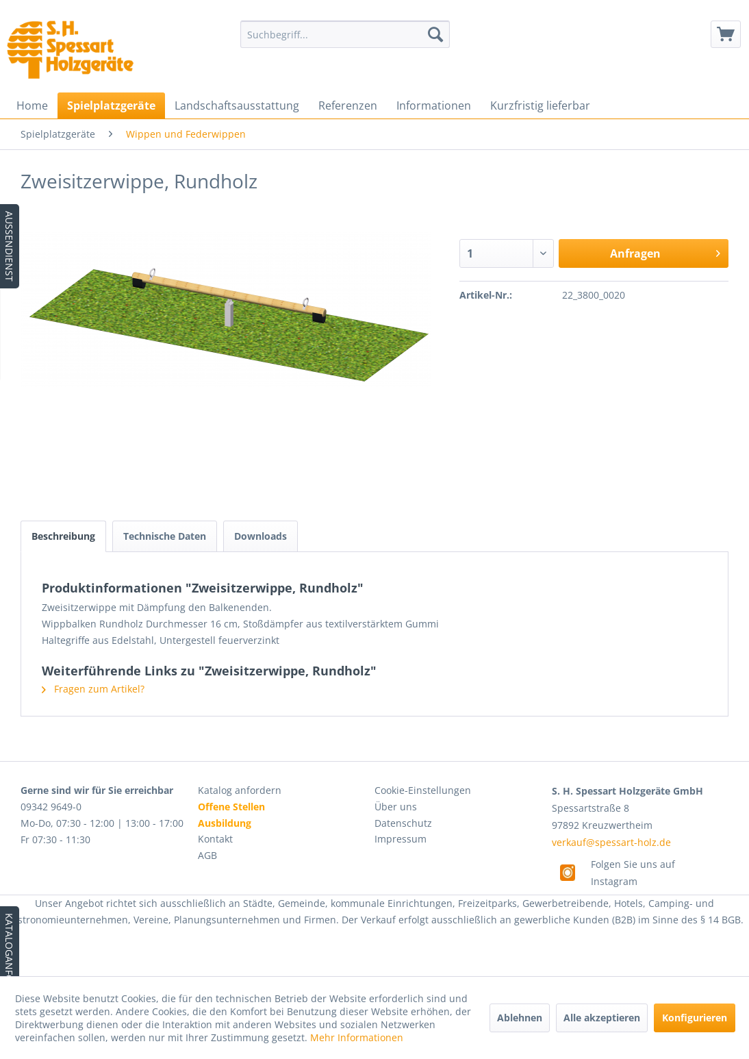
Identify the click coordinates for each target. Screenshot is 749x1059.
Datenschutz (403, 823)
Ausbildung (224, 823)
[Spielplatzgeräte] (111, 105)
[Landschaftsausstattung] (237, 105)
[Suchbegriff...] (345, 34)
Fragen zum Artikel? (93, 688)
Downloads (260, 536)
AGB (207, 855)
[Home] (32, 105)
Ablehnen (519, 1017)
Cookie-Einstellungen (422, 790)
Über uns (395, 806)
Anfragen (665, 251)
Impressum (400, 838)
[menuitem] (345, 34)
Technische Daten (164, 536)
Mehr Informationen (356, 1037)
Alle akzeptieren (601, 1017)
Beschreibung (63, 536)
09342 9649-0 (51, 806)
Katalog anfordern (239, 790)
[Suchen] (435, 34)
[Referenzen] (348, 105)
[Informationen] (434, 105)
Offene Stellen (231, 806)
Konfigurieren (694, 1017)
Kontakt (215, 838)
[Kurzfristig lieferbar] (540, 105)
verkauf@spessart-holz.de (611, 842)
